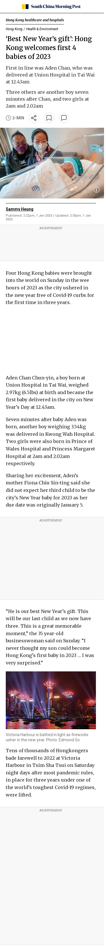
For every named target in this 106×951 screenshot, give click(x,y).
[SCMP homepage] (51, 6)
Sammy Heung (19, 209)
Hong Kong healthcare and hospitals (35, 20)
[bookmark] (49, 118)
